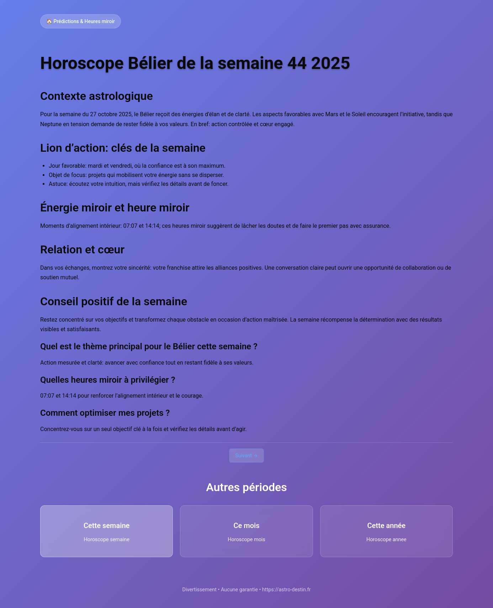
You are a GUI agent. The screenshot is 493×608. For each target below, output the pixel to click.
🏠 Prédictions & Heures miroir (80, 21)
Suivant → (246, 455)
